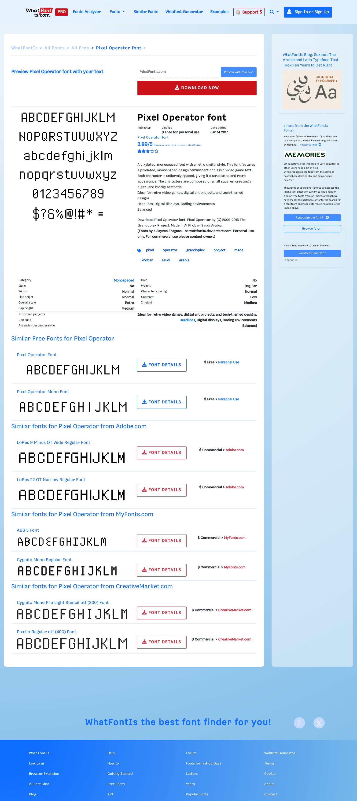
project (219, 250)
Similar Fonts (145, 12)
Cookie (270, 774)
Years (190, 784)
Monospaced (124, 280)
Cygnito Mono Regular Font (44, 560)
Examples (219, 12)
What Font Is (39, 753)
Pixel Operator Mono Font (43, 392)
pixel (150, 250)
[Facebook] (299, 722)
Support (249, 12)
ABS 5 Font (28, 530)
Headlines (187, 320)
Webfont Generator (184, 12)
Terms (269, 763)
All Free (80, 48)
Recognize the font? (312, 217)
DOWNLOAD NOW (197, 87)
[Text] (178, 72)
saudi (166, 260)
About (269, 784)
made (238, 250)
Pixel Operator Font (37, 355)
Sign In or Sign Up (308, 12)
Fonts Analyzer (87, 12)
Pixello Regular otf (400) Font (46, 632)
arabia (184, 260)
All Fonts (54, 48)
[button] (274, 12)
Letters (192, 774)
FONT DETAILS (161, 364)
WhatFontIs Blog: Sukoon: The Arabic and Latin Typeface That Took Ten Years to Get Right (310, 60)
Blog (32, 794)
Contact (270, 794)
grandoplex (195, 250)
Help (111, 753)
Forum (191, 753)
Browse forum (312, 228)
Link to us (36, 763)
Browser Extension (44, 774)
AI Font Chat (39, 784)
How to (113, 763)
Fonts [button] (115, 12)
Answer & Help (310, 144)
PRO (62, 12)
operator (170, 250)
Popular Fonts (197, 794)
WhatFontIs (24, 48)
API (110, 794)
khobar (147, 260)
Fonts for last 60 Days (203, 763)
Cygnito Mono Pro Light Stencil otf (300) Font (63, 602)
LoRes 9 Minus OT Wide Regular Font (53, 442)
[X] (319, 722)
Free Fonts (116, 784)
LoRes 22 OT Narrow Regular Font (51, 480)
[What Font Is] (39, 12)
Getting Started (120, 774)
